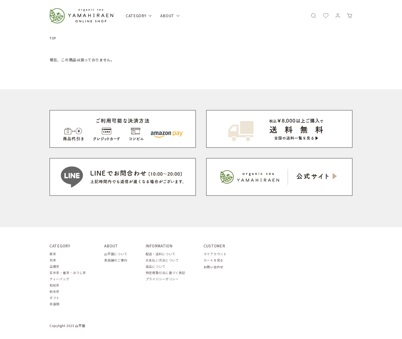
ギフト (55, 297)
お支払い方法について (162, 260)
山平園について (115, 254)
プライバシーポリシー (162, 279)
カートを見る (213, 260)
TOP (53, 38)
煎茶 (53, 260)
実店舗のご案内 (115, 260)
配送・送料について (160, 254)
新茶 (53, 254)
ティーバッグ (59, 279)
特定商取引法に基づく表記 (165, 272)
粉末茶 (55, 291)
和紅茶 (55, 285)
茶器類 (55, 304)
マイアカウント (215, 254)
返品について (155, 266)
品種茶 (55, 266)
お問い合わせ (213, 267)
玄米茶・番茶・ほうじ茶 (68, 272)
